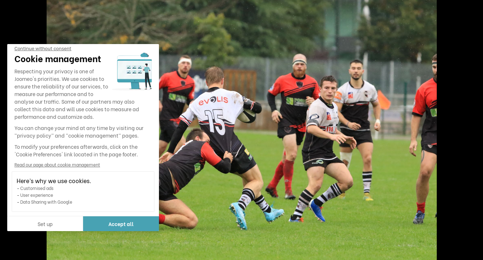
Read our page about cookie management (57, 164)
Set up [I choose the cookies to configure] (45, 224)
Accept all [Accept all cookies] (121, 224)
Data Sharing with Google (46, 202)
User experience (36, 195)
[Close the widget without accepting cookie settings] (43, 48)
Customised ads (36, 188)
